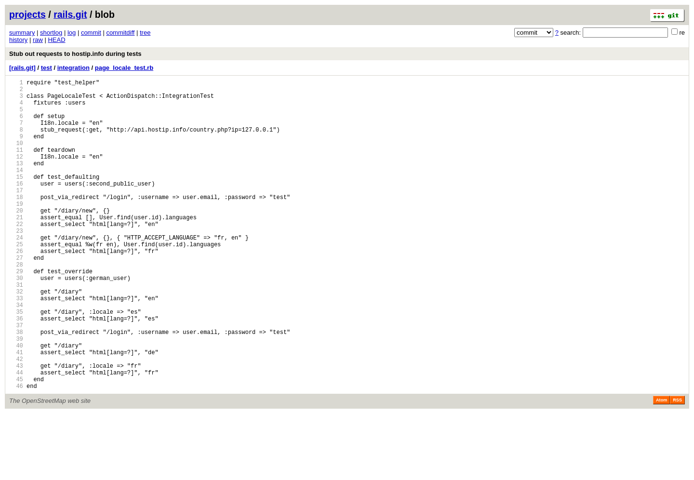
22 (16, 256)
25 (16, 280)
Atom (661, 466)
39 (16, 395)
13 (16, 182)
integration (73, 67)
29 (16, 313)
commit (91, 32)
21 (16, 247)
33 (16, 346)
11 (16, 165)
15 (16, 198)
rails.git (70, 14)
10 (16, 157)
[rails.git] (22, 67)
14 (16, 190)
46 (16, 452)
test (46, 67)
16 (16, 206)
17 (16, 215)
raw (38, 39)
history (18, 39)
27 (16, 297)
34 (16, 354)
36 (16, 370)
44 (16, 436)
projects (27, 14)
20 (16, 239)
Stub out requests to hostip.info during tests (75, 53)
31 (16, 329)
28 (16, 305)
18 (16, 223)
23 (16, 264)
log (71, 32)
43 (16, 428)
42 (16, 419)
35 (16, 362)
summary (22, 32)
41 (16, 411)
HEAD (56, 39)
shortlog (51, 32)
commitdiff (120, 32)
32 (16, 337)
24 (16, 272)
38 (16, 387)
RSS (677, 466)
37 (16, 378)
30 (16, 321)
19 (16, 231)
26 (16, 288)
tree (145, 32)
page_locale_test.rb (124, 67)
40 (16, 403)
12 (16, 174)
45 (16, 444)
